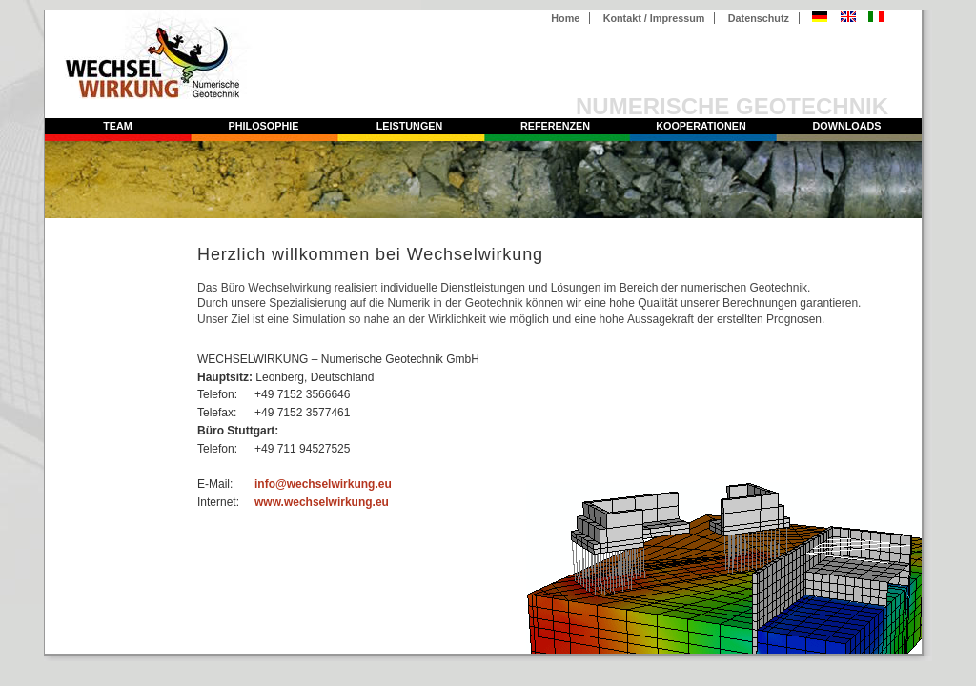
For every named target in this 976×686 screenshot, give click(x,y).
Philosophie (264, 125)
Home (565, 18)
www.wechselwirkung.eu (321, 502)
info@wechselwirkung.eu (323, 484)
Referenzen (555, 125)
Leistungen (409, 125)
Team (117, 125)
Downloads (847, 125)
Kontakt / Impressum (654, 18)
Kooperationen (701, 125)
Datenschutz (758, 18)
